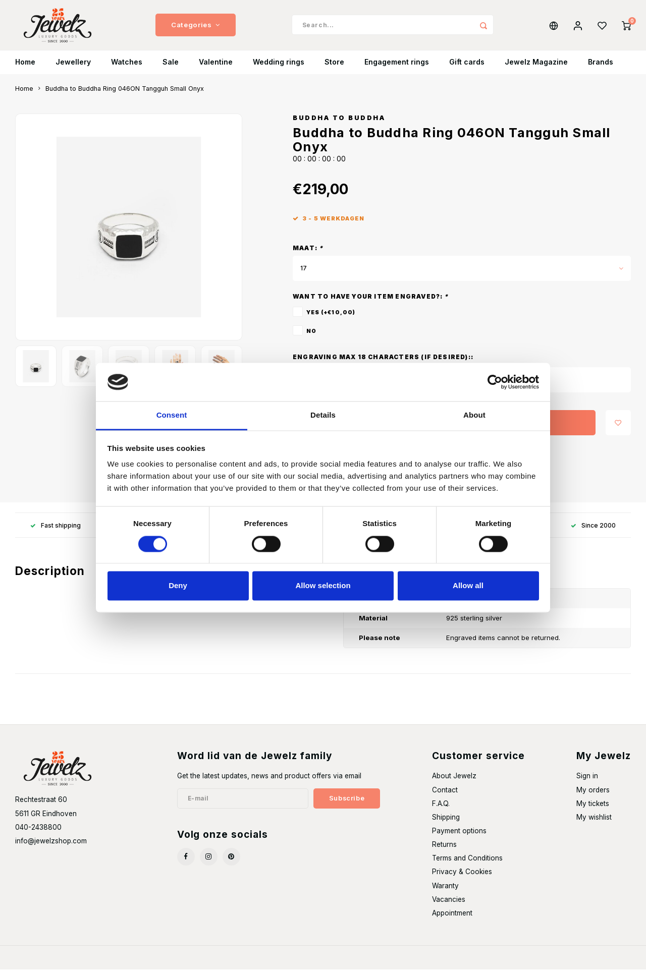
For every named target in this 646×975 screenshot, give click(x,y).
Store (334, 68)
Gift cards (466, 68)
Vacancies (448, 905)
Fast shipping (55, 531)
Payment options (459, 836)
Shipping (446, 823)
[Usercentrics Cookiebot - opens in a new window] (495, 381)
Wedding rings (278, 68)
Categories (195, 28)
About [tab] (474, 415)
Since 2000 (593, 531)
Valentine (216, 68)
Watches (126, 68)
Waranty (445, 891)
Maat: (308, 253)
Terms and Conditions (467, 863)
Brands (600, 68)
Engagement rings (396, 68)
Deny (178, 586)
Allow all (468, 586)
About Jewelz (454, 781)
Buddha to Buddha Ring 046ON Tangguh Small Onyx (124, 94)
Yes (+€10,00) (330, 318)
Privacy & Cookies (462, 877)
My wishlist (594, 823)
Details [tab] (323, 415)
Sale (171, 68)
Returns (444, 850)
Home (25, 68)
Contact (445, 795)
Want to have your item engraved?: (371, 302)
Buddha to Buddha (339, 123)
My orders (593, 795)
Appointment (452, 918)
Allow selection (322, 586)
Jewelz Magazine (536, 68)
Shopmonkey (150, 963)
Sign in (587, 781)
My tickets (592, 809)
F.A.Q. (441, 809)
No (311, 336)
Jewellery (73, 68)
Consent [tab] (171, 415)
